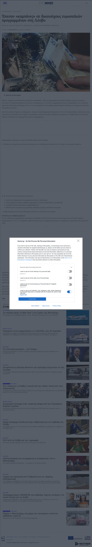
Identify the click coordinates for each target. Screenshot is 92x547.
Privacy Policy (57, 306)
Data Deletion (35, 306)
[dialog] (46, 273)
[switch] (69, 271)
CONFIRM (32, 299)
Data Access (46, 306)
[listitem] (46, 267)
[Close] (79, 241)
